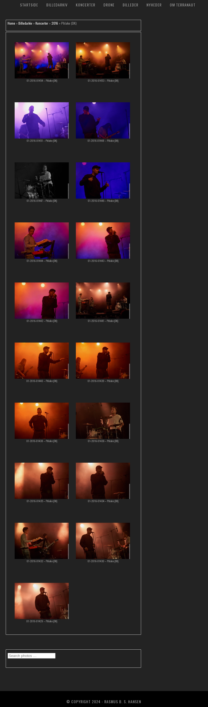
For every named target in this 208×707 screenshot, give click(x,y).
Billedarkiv (57, 5)
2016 (54, 23)
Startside (29, 5)
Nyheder (154, 5)
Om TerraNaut (183, 5)
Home (11, 23)
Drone (109, 5)
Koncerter (85, 5)
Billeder (130, 5)
